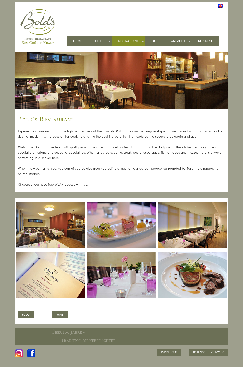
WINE (60, 314)
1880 (154, 41)
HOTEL (103, 41)
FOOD (26, 314)
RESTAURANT (131, 41)
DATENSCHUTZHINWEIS (208, 352)
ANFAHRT (181, 41)
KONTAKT (205, 41)
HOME (77, 41)
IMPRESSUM (169, 352)
